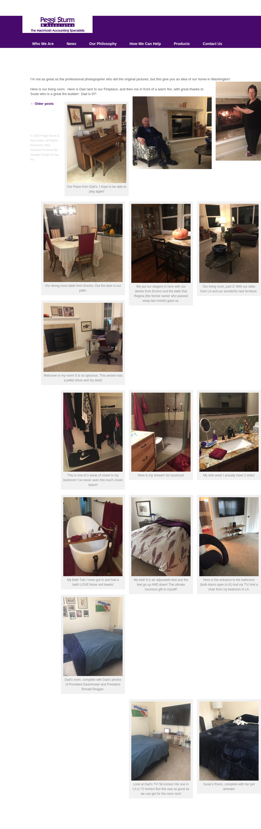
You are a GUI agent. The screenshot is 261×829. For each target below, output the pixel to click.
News (71, 44)
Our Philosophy (103, 44)
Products (182, 44)
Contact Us (212, 44)
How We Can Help (145, 44)
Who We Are (43, 44)
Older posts (42, 104)
